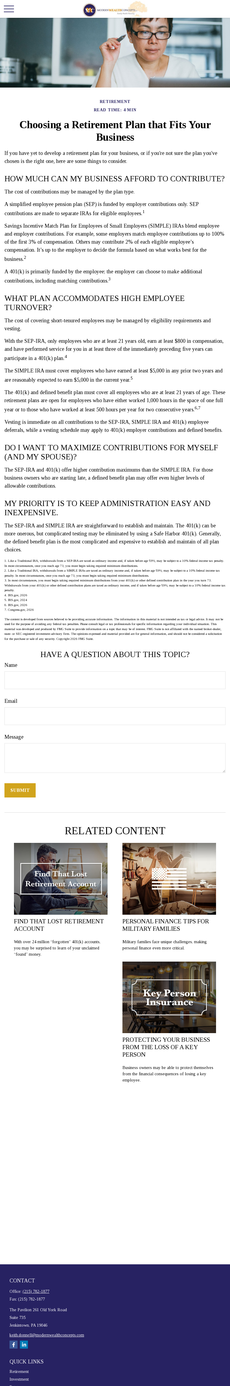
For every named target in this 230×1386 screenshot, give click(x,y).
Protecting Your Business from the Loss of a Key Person (166, 1047)
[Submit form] (20, 790)
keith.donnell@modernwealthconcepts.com (47, 1335)
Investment (19, 1379)
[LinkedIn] (24, 1345)
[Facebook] (14, 1345)
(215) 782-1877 (36, 1291)
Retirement (19, 1371)
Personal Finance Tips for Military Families (165, 925)
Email (10, 701)
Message (13, 737)
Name (10, 665)
